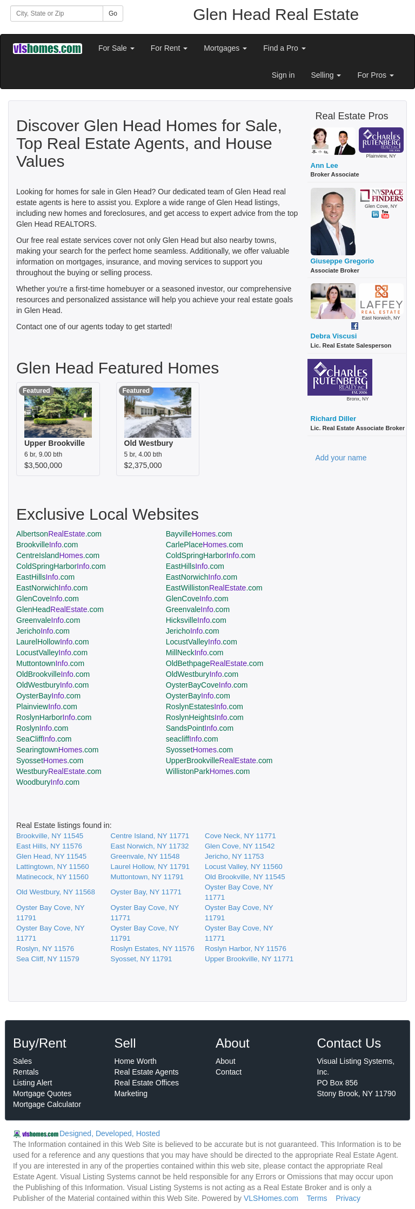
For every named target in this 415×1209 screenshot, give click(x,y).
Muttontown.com (50, 663)
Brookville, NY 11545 (49, 836)
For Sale (116, 48)
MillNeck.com (195, 652)
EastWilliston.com (214, 587)
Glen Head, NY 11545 (51, 856)
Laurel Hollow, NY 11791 (150, 866)
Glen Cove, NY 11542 (240, 846)
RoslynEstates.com (204, 706)
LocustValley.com (201, 641)
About (226, 1061)
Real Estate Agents (147, 1072)
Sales (22, 1061)
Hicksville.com (196, 620)
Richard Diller (334, 419)
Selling (326, 75)
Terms (316, 1198)
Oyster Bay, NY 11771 (146, 892)
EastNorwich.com (201, 577)
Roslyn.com (42, 728)
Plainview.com (46, 706)
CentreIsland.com (57, 555)
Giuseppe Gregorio (342, 261)
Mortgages (225, 48)
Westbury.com (59, 771)
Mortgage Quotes (42, 1093)
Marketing (131, 1093)
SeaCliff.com (43, 739)
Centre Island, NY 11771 (150, 836)
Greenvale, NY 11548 (145, 856)
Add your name (341, 457)
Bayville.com (199, 533)
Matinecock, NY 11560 (52, 877)
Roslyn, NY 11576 (45, 949)
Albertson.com (59, 533)
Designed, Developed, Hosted (109, 1133)
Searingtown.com (57, 749)
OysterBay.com (48, 695)
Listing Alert (32, 1082)
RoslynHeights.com (205, 717)
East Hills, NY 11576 (49, 846)
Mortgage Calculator (47, 1104)
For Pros (375, 75)
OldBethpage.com (215, 663)
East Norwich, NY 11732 (150, 846)
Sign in (283, 75)
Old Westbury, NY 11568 (55, 892)
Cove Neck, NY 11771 (240, 836)
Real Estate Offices (147, 1082)
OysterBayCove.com (207, 685)
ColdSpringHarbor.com (211, 555)
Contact (229, 1072)
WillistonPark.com (208, 771)
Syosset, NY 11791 (141, 959)
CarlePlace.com (204, 544)
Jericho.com (43, 631)
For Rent (169, 48)
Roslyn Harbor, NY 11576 (245, 949)
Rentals (25, 1072)
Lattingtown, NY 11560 (52, 866)
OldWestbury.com (202, 674)
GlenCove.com (47, 598)
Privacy (348, 1198)
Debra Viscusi (334, 336)
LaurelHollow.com (52, 641)
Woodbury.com (47, 782)
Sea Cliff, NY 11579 (47, 959)
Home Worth (136, 1061)
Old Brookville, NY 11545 (245, 877)
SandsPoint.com (199, 728)
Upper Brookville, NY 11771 (249, 959)
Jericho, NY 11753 (234, 856)
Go (113, 13)
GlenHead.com (60, 609)
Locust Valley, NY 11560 (244, 866)
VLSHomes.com (271, 1198)
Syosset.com (199, 749)
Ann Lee (324, 165)
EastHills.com (195, 566)
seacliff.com (192, 739)
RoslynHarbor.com (53, 717)
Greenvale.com (198, 609)
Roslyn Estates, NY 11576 (153, 949)
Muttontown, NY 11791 (147, 877)
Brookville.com (47, 544)
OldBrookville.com (53, 674)
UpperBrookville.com (219, 760)
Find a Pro (284, 48)
